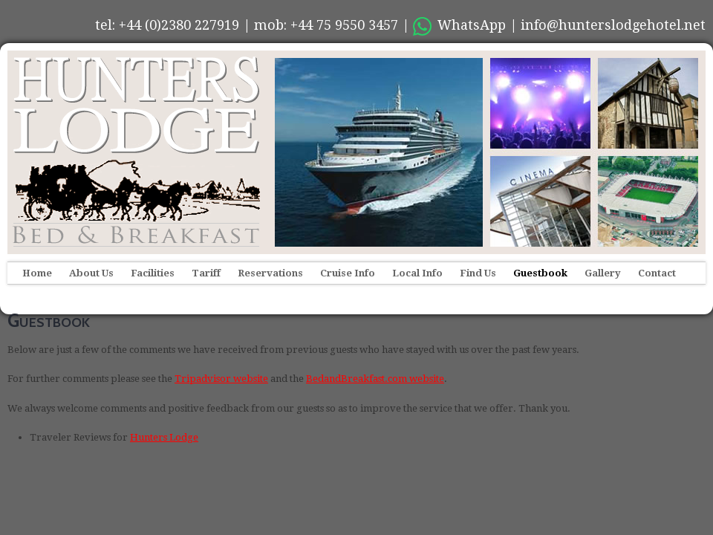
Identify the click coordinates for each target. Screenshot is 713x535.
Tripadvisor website (221, 378)
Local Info (417, 273)
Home (37, 273)
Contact (657, 273)
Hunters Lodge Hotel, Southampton (133, 152)
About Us (91, 273)
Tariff (206, 273)
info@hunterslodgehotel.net (613, 25)
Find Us (478, 273)
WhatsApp (459, 25)
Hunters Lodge (164, 437)
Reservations (270, 273)
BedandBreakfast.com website (375, 378)
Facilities (153, 273)
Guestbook (540, 273)
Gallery (603, 273)
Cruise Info (347, 273)
